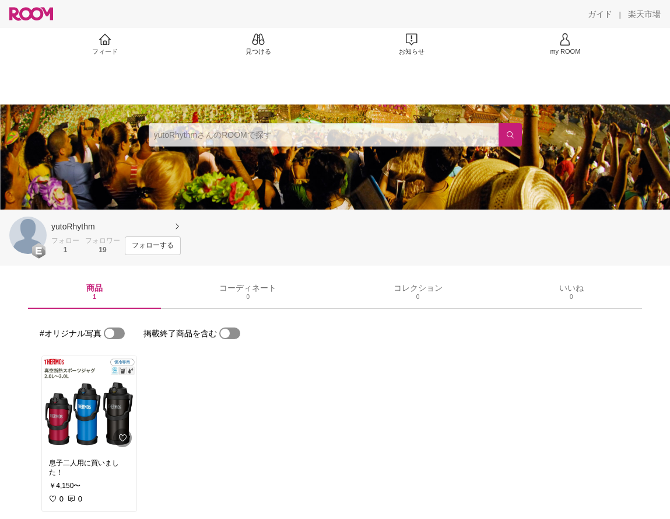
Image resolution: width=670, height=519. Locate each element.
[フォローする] (153, 245)
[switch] (114, 333)
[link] (89, 404)
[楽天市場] (644, 14)
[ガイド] (600, 14)
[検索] (510, 135)
